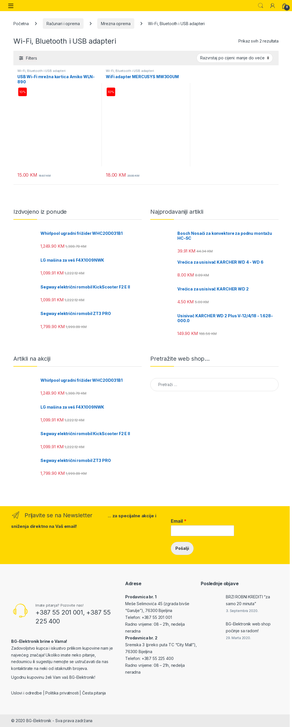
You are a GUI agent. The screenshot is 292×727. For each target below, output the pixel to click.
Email (178, 521)
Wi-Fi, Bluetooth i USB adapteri (41, 71)
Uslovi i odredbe (26, 692)
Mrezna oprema (115, 23)
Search (260, 6)
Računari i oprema (63, 23)
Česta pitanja (94, 692)
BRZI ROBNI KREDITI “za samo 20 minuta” (248, 600)
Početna (21, 23)
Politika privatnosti (61, 692)
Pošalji (182, 548)
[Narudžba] (234, 58)
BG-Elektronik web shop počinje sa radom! (248, 627)
